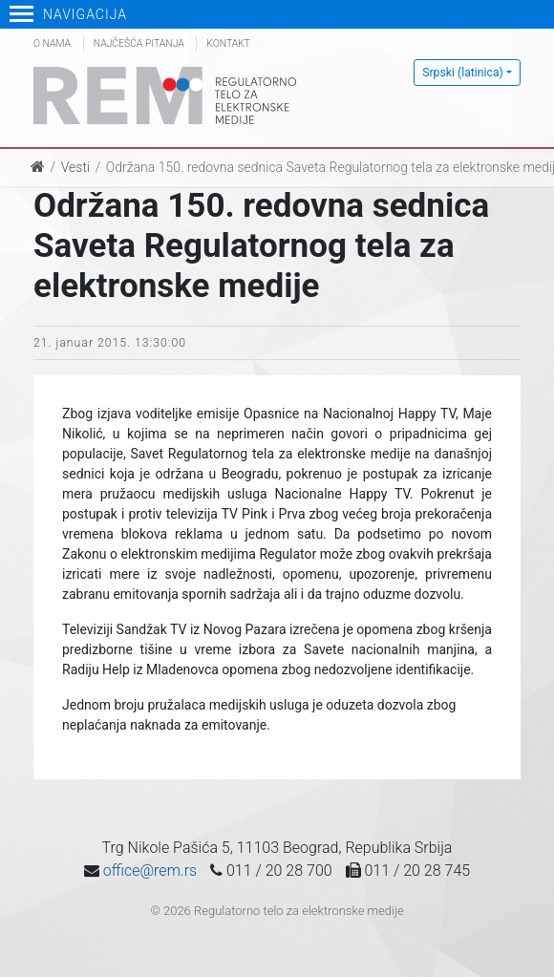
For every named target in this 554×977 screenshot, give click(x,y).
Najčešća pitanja (139, 43)
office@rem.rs (150, 870)
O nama (52, 43)
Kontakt (228, 43)
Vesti (75, 167)
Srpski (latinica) (462, 72)
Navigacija (68, 14)
